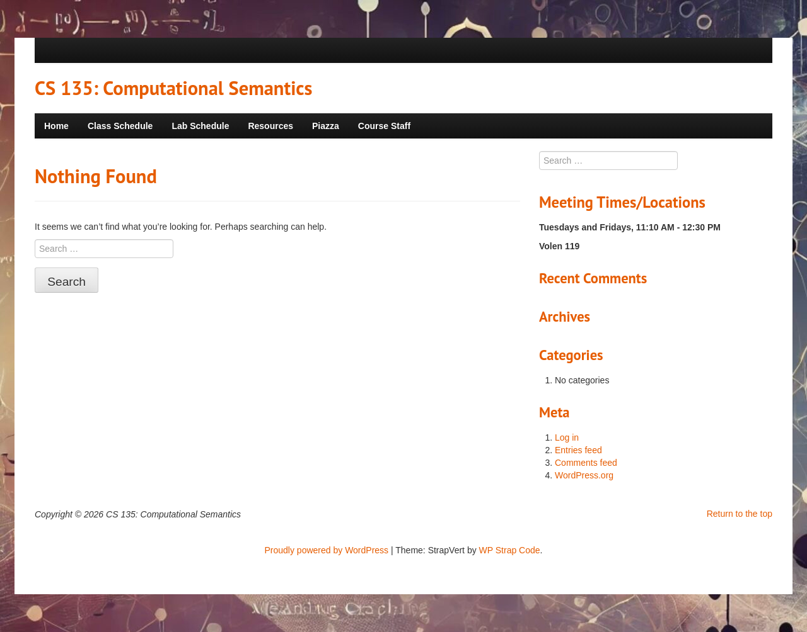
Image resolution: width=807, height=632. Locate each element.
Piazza (325, 126)
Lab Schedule (200, 126)
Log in (567, 437)
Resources (270, 126)
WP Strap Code (509, 550)
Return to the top (739, 514)
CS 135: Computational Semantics (173, 88)
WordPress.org (584, 475)
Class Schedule (120, 126)
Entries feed (578, 450)
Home (56, 126)
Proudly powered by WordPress (327, 550)
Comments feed (586, 463)
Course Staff (384, 126)
